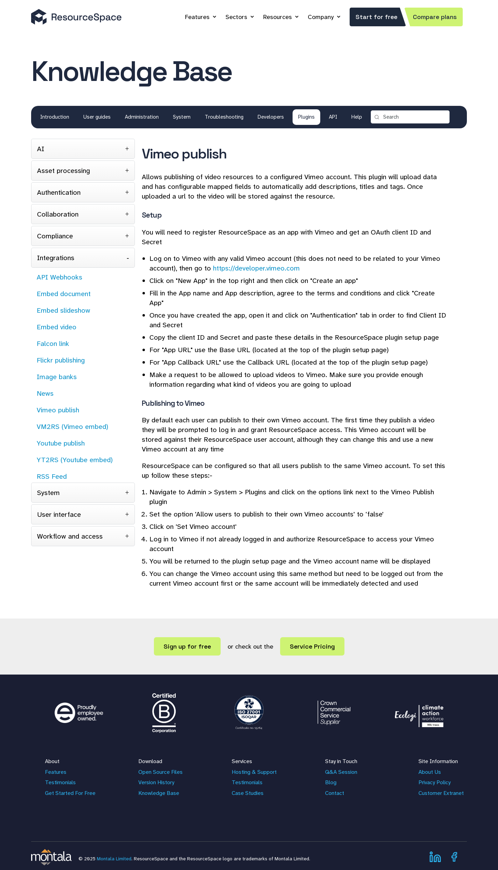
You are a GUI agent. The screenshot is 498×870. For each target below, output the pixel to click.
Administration (142, 116)
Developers (271, 116)
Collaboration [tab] (58, 214)
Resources (277, 17)
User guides (97, 116)
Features (197, 17)
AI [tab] (40, 148)
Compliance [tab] (55, 235)
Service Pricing (312, 646)
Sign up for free (187, 646)
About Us (429, 772)
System (182, 116)
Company (321, 17)
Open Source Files (160, 772)
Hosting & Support (254, 772)
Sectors (236, 17)
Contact (334, 793)
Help (356, 116)
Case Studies (248, 793)
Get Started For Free (70, 793)
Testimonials (60, 782)
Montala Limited (114, 858)
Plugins (306, 116)
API (333, 116)
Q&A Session (341, 772)
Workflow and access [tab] (70, 536)
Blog (330, 782)
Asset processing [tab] (63, 170)
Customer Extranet (441, 793)
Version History (156, 782)
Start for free (376, 17)
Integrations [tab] (55, 257)
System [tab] (48, 492)
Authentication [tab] (59, 192)
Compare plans (435, 17)
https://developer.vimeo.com (256, 268)
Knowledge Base (158, 793)
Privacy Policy (434, 782)
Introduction (54, 116)
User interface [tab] (59, 514)
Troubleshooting (224, 116)
